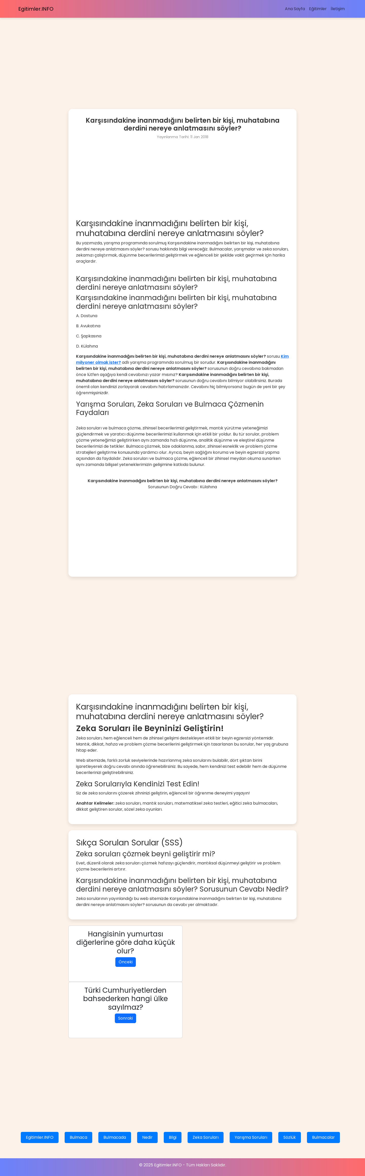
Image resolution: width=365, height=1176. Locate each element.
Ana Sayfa (295, 9)
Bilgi (172, 1137)
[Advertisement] (152, 53)
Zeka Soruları (205, 1137)
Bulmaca (78, 1137)
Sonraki (125, 1018)
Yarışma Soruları (251, 1137)
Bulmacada (114, 1137)
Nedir (147, 1137)
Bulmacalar (323, 1137)
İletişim (338, 9)
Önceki (126, 962)
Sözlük (289, 1137)
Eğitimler (318, 9)
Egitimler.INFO (35, 8)
